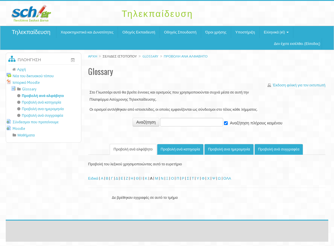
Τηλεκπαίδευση (31, 32)
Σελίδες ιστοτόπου (120, 56)
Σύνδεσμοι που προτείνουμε (36, 122)
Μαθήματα (26, 135)
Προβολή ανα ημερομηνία (229, 149)
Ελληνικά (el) (276, 32)
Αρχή (92, 56)
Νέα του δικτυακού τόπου (33, 76)
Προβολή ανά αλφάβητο (186, 56)
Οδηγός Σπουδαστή (180, 32)
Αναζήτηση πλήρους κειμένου (256, 123)
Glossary (150, 56)
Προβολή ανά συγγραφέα (279, 149)
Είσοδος (312, 43)
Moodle (19, 128)
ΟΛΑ (227, 178)
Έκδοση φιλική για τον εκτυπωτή (299, 85)
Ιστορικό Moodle (26, 82)
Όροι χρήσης (216, 32)
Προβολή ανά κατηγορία (180, 149)
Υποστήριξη (245, 32)
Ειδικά (93, 178)
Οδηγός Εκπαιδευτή (138, 32)
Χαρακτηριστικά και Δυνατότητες (87, 32)
